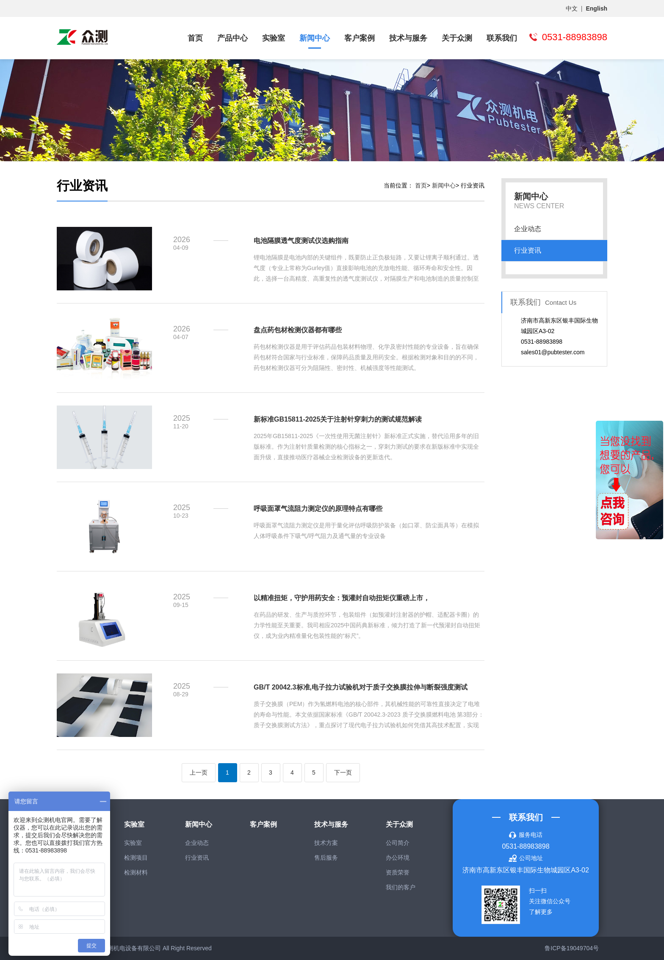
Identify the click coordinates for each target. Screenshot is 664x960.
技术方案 (326, 842)
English (596, 8)
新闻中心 (314, 38)
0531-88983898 (525, 846)
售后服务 (326, 857)
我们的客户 (400, 887)
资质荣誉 (397, 872)
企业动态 (527, 228)
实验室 (273, 38)
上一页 (199, 772)
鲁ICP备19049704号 (572, 948)
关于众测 (457, 38)
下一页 (343, 772)
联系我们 (502, 38)
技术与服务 (408, 38)
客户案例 (359, 38)
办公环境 (397, 857)
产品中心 (232, 38)
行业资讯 (527, 250)
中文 (572, 8)
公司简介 (397, 842)
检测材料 (136, 872)
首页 (195, 38)
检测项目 (136, 857)
